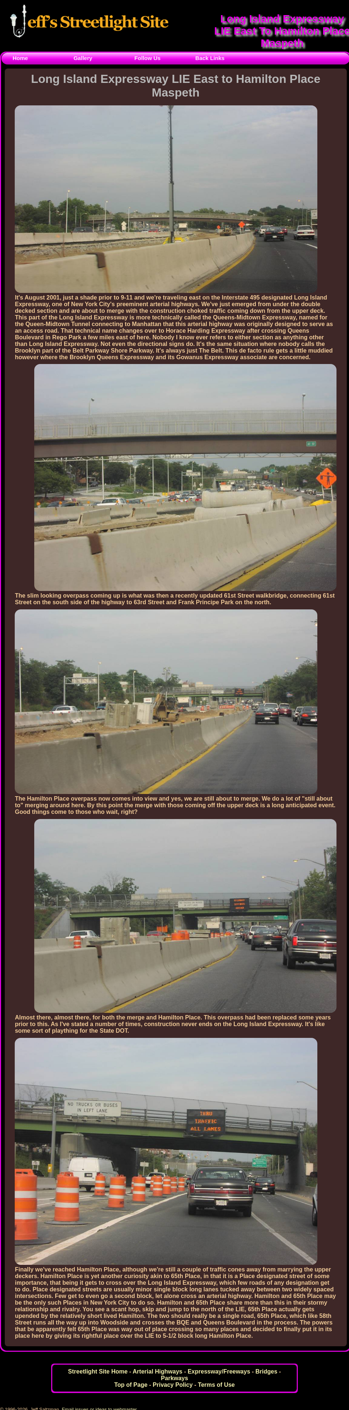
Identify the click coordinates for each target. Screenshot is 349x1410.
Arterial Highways (157, 1371)
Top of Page (130, 1385)
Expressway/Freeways (219, 1371)
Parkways (174, 1378)
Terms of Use (216, 1385)
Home (20, 58)
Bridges (266, 1371)
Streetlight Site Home (98, 1371)
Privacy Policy (173, 1385)
